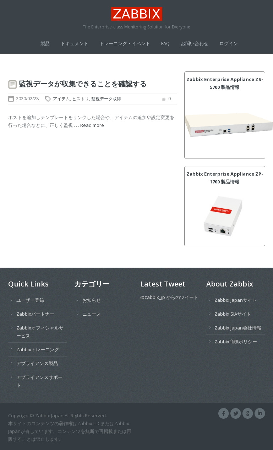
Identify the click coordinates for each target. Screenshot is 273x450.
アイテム (61, 99)
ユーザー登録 (30, 300)
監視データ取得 (106, 99)
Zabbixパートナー (35, 314)
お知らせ (91, 300)
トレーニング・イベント (124, 43)
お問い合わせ (194, 43)
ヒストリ (80, 99)
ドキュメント (74, 43)
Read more (92, 125)
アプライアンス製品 (37, 363)
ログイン (228, 43)
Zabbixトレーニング (37, 349)
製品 (45, 43)
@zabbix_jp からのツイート (169, 297)
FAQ (165, 43)
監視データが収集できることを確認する (83, 84)
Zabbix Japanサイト (235, 300)
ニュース (91, 314)
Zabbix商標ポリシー (235, 341)
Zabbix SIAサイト (232, 314)
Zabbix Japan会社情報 (237, 328)
